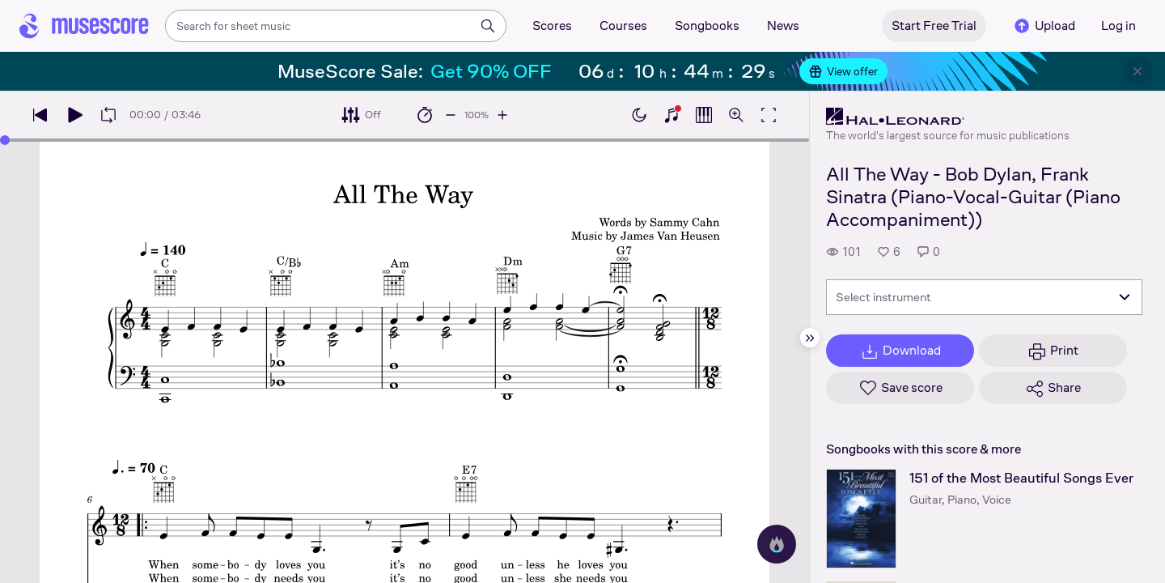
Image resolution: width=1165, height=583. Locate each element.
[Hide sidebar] (810, 337)
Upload (1043, 26)
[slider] (5, 140)
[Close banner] (1137, 71)
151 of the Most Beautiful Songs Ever (1021, 478)
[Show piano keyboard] (671, 115)
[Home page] (84, 26)
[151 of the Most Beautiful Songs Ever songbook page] (861, 518)
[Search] (488, 26)
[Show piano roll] (704, 115)
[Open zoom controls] (736, 115)
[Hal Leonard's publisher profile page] (948, 117)
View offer (843, 71)
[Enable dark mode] (639, 115)
